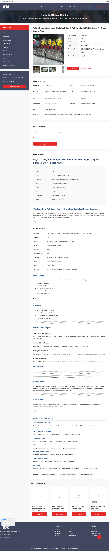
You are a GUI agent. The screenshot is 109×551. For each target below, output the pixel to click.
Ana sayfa (24, 18)
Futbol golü (6, 47)
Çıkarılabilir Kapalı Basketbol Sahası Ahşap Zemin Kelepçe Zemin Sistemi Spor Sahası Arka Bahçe (39, 508)
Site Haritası (71, 533)
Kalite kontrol (57, 533)
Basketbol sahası (33, 18)
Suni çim (5, 58)
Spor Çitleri (6, 61)
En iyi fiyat (73, 68)
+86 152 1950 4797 (18, 78)
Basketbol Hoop (7, 51)
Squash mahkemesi (8, 40)
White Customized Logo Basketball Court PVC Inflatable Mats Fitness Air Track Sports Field (79, 508)
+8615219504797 (13, 81)
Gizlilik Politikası (72, 535)
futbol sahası (6, 33)
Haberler (71, 529)
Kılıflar (70, 531)
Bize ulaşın (56, 535)
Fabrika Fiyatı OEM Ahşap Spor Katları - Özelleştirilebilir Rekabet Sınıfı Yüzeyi (98, 508)
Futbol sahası (6, 43)
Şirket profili (57, 529)
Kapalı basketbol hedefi (48, 474)
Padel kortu (6, 36)
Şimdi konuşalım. (14, 86)
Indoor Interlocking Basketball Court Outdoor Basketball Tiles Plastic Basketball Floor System (59, 508)
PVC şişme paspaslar (86, 474)
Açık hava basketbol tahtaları (67, 474)
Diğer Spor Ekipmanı (8, 65)
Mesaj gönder (45, 144)
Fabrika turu (57, 531)
